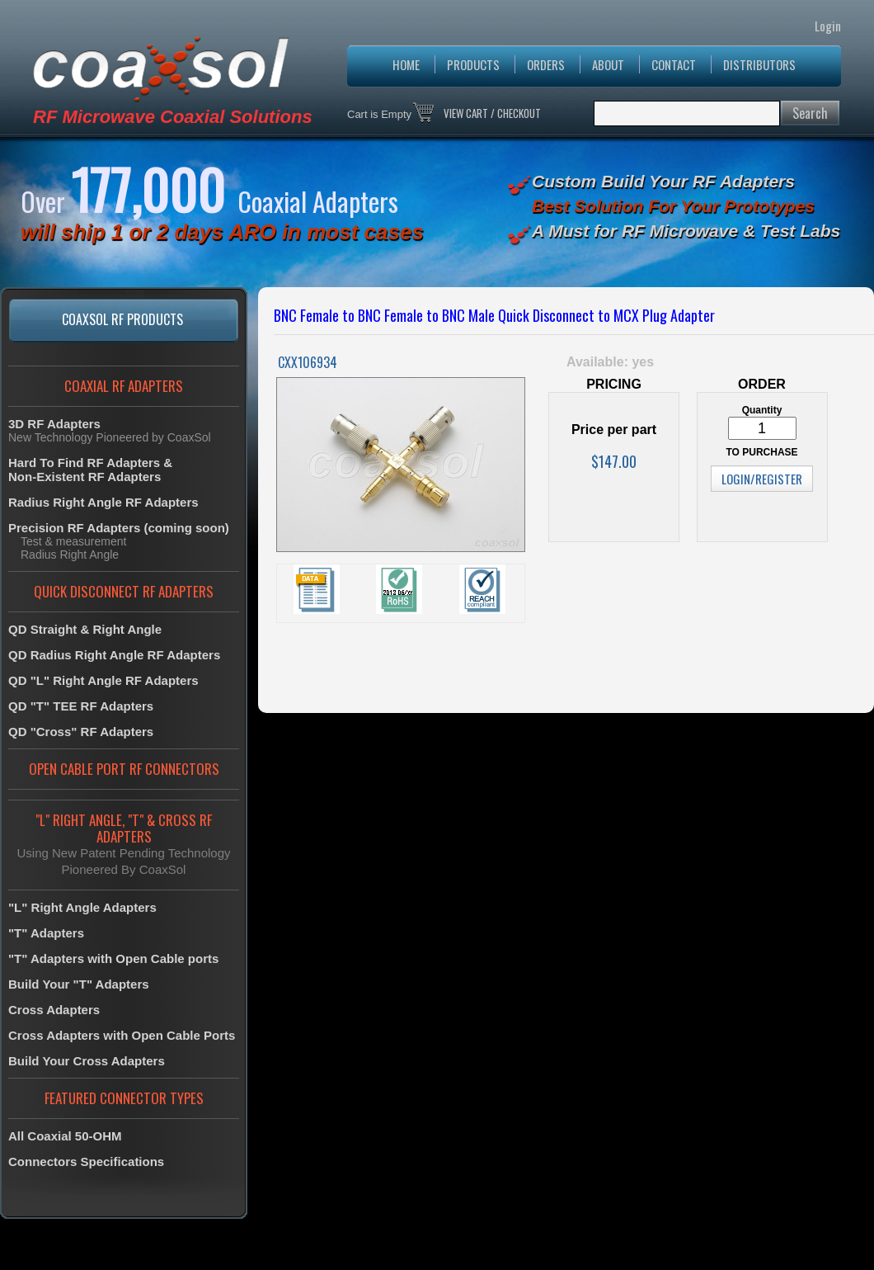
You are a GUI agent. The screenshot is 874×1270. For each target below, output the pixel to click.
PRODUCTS (473, 64)
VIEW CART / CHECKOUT (492, 113)
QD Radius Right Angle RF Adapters (114, 655)
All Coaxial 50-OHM (65, 1136)
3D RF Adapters (54, 424)
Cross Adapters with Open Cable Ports (121, 1035)
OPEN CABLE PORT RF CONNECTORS (124, 768)
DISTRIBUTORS (759, 64)
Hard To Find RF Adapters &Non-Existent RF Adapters (90, 470)
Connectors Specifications (86, 1161)
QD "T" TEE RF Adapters (80, 706)
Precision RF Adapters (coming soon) (118, 528)
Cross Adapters (54, 1010)
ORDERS (546, 64)
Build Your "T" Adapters (78, 984)
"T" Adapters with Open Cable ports (113, 958)
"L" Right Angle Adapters (82, 907)
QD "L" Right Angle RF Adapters (103, 680)
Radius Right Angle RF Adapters (103, 502)
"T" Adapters (46, 933)
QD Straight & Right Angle (85, 629)
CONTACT (673, 64)
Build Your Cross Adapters (86, 1061)
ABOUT (608, 64)
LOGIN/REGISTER (761, 479)
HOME (406, 64)
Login (828, 26)
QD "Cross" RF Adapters (80, 732)
